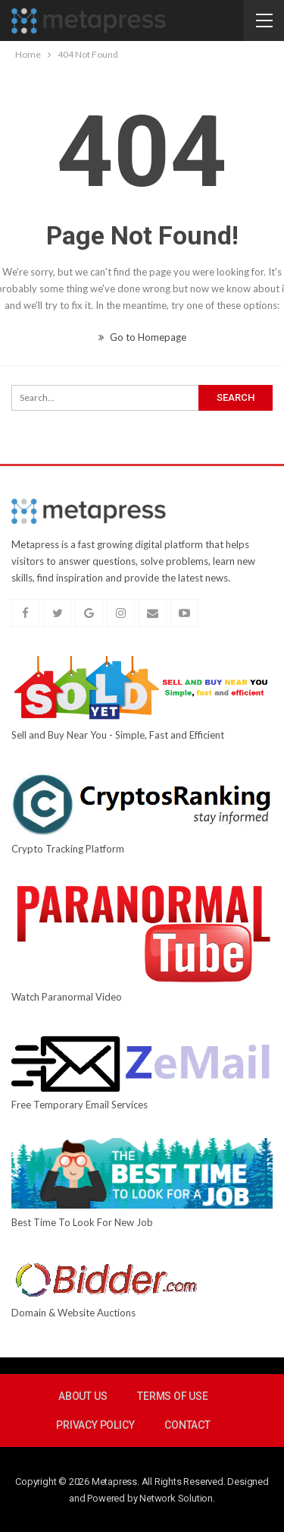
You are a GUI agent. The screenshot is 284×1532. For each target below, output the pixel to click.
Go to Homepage (142, 337)
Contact (187, 1425)
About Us (82, 1396)
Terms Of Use (172, 1396)
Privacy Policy (95, 1425)
